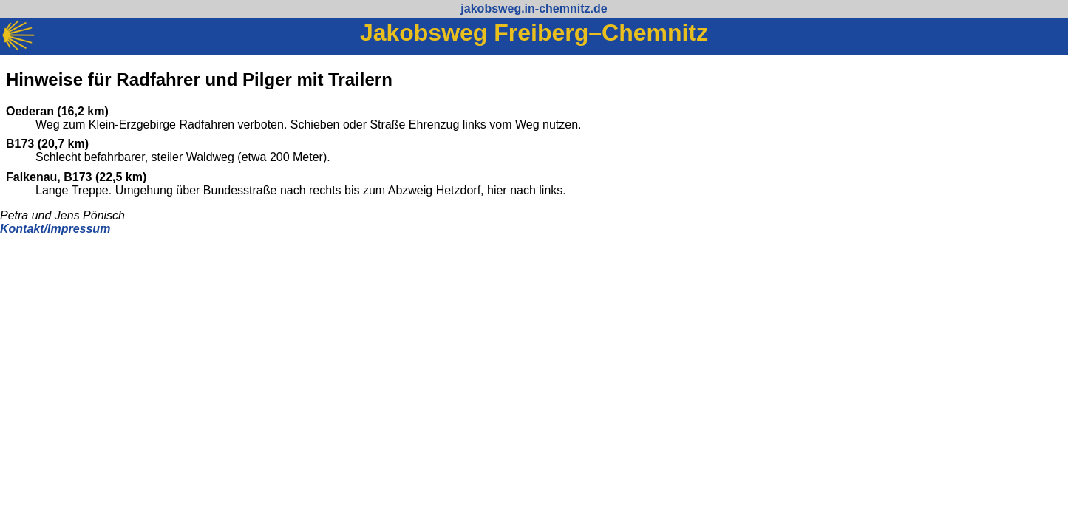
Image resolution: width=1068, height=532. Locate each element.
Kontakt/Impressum (55, 228)
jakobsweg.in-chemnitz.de (533, 8)
